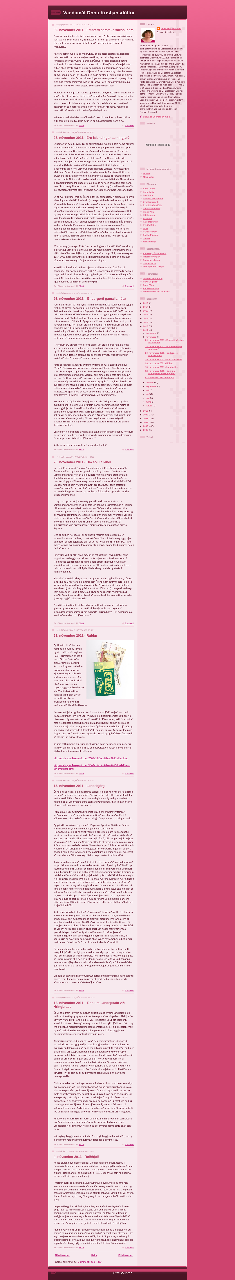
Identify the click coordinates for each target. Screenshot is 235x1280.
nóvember (151, 337)
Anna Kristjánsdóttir (171, 28)
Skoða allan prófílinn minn (156, 116)
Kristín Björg (149, 225)
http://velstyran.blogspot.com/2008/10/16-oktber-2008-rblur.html (91, 758)
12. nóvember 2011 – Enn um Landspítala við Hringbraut (160, 372)
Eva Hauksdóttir (151, 202)
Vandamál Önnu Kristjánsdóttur (99, 12)
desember (151, 333)
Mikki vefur (148, 177)
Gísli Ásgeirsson (151, 208)
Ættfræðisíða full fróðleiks (156, 291)
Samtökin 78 (149, 263)
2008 (146, 418)
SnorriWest (148, 285)
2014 (146, 318)
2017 (146, 307)
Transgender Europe (153, 266)
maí (148, 398)
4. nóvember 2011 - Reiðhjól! (76, 1157)
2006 (146, 426)
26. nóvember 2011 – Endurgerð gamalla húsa (90, 299)
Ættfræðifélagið (151, 288)
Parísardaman (150, 231)
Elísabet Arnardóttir (153, 198)
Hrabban (147, 218)
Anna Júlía (148, 192)
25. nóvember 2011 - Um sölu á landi (82, 462)
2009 (146, 414)
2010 (146, 411)
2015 (146, 314)
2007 (146, 422)
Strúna (146, 238)
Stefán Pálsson (150, 235)
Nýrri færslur (62, 1255)
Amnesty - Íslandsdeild (154, 253)
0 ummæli (129, 126)
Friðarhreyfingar (151, 256)
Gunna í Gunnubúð (152, 278)
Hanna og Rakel (151, 281)
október (150, 382)
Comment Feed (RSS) (90, 1262)
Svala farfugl (149, 241)
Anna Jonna (149, 188)
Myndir (146, 173)
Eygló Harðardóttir (152, 205)
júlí (147, 390)
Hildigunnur (149, 215)
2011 (146, 330)
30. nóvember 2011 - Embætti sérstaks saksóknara (94, 30)
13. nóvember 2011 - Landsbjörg (79, 786)
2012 (146, 326)
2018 (146, 303)
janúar (149, 405)
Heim (94, 1255)
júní (148, 394)
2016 (146, 311)
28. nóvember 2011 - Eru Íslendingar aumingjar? (92, 138)
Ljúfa (145, 228)
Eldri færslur (125, 1255)
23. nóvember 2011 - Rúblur (75, 635)
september (151, 386)
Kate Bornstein (150, 222)
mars (148, 402)
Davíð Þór (148, 195)
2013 (146, 322)
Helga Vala (148, 212)
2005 (146, 430)
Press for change (151, 260)
